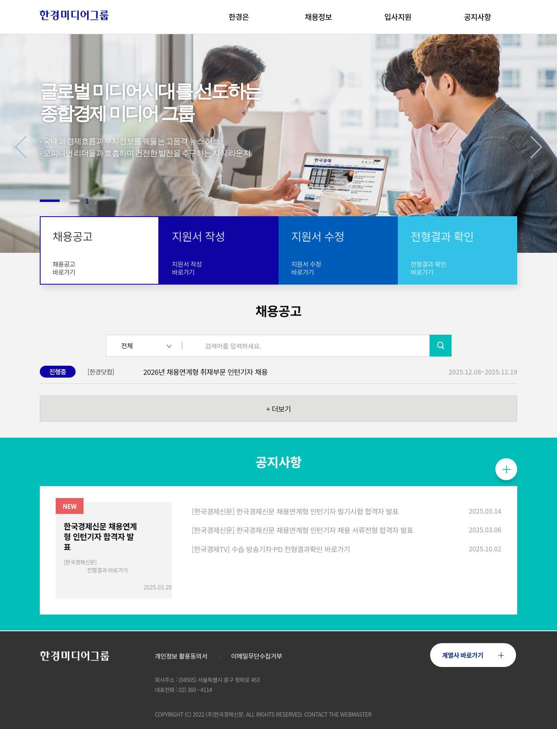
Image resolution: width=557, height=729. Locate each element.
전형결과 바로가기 (107, 570)
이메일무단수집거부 (256, 656)
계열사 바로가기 (473, 654)
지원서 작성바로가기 (187, 268)
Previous (26, 147)
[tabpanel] (278, 143)
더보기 (278, 408)
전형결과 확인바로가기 (428, 268)
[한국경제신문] (80, 562)
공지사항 (477, 16)
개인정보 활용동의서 (181, 656)
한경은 (239, 16)
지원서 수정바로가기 (306, 268)
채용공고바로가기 (64, 268)
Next (531, 147)
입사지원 (397, 16)
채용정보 (318, 16)
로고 (74, 15)
